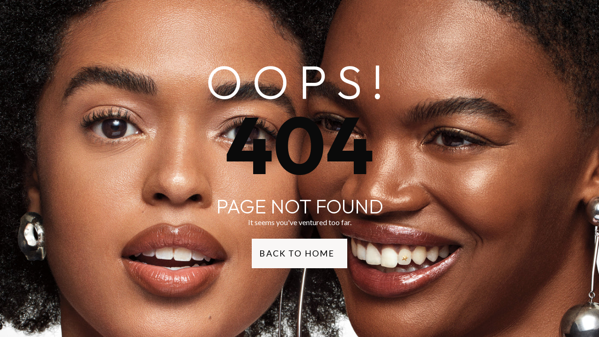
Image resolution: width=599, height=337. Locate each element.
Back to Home (297, 253)
